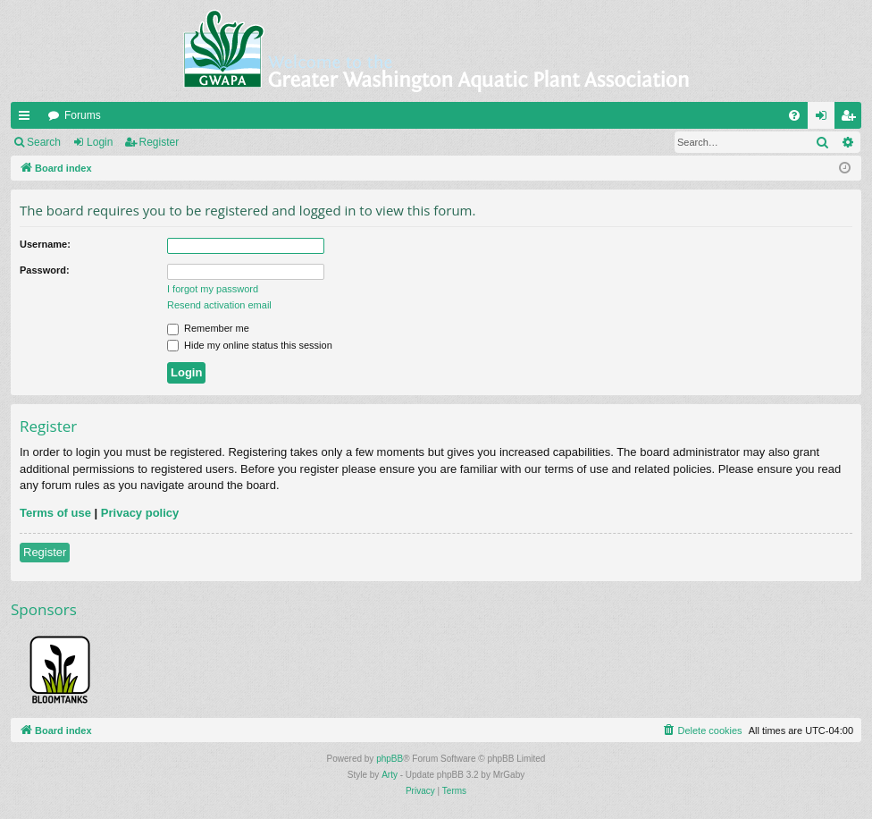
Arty (390, 775)
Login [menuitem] (825, 119)
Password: (45, 270)
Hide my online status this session (249, 345)
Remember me (208, 328)
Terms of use (55, 512)
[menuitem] (794, 115)
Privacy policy (140, 512)
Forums (82, 115)
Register (159, 142)
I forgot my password (212, 288)
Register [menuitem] (852, 119)
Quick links (28, 119)
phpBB (389, 759)
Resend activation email (219, 305)
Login (100, 142)
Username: (45, 244)
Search (44, 142)
